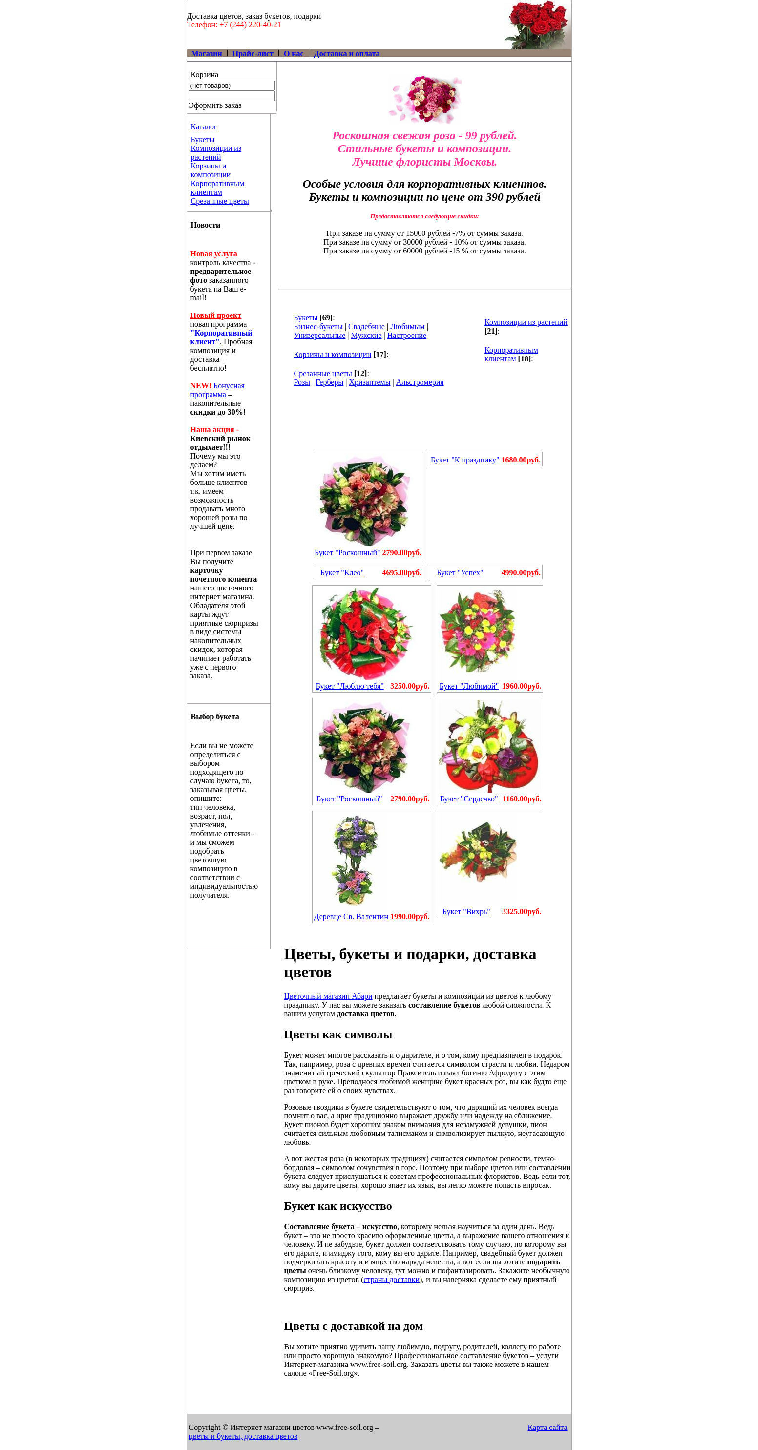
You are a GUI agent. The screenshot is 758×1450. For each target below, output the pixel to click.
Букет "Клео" (342, 572)
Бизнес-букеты (318, 326)
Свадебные (366, 326)
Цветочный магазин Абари (328, 996)
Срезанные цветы (220, 201)
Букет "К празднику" (465, 460)
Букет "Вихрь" (466, 911)
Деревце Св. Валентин (351, 916)
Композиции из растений (216, 152)
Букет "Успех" (460, 572)
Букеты (203, 139)
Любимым (407, 326)
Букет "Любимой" (469, 686)
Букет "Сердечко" (469, 799)
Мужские (366, 335)
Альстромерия (420, 382)
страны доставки (391, 1279)
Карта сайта (548, 1427)
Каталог (204, 127)
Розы (302, 382)
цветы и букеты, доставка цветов (243, 1436)
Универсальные (320, 335)
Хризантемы (369, 382)
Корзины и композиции (211, 170)
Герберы (329, 382)
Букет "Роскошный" (347, 552)
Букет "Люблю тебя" (350, 686)
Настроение (406, 335)
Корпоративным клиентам (218, 187)
